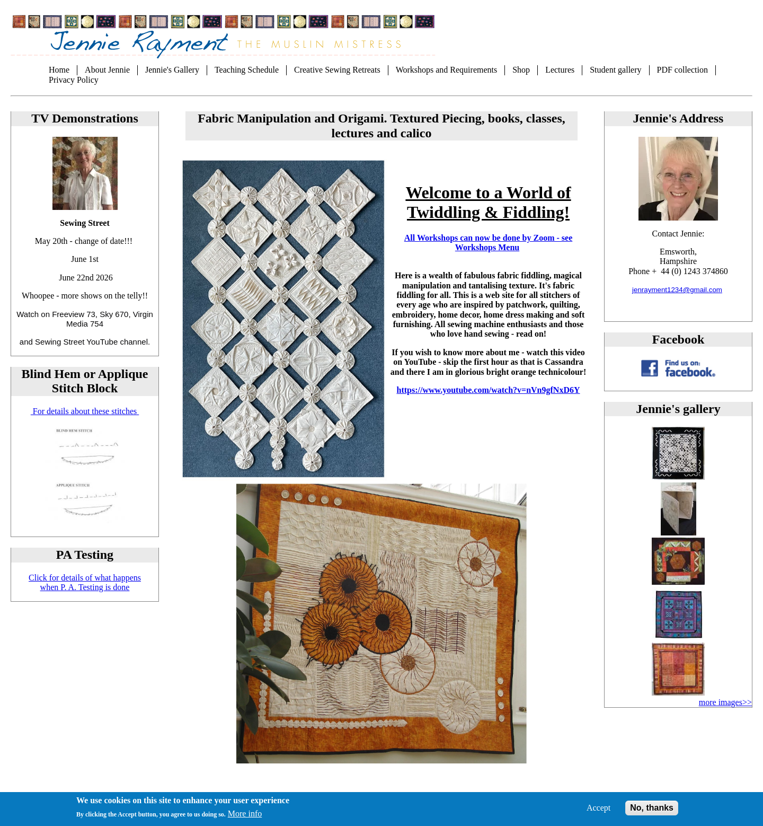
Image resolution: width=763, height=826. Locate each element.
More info (245, 817)
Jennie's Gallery (172, 69)
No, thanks (651, 810)
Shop (521, 69)
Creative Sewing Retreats (337, 69)
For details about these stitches (85, 411)
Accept (598, 810)
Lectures (559, 69)
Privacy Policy (74, 79)
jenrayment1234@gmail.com (677, 290)
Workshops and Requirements (447, 69)
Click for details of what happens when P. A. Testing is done (85, 582)
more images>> (725, 702)
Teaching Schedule (247, 69)
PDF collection (682, 69)
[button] (678, 476)
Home (59, 69)
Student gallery (615, 69)
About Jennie (107, 69)
